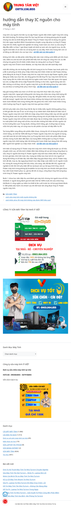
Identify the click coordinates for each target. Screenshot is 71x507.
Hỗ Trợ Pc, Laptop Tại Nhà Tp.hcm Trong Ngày (20, 489)
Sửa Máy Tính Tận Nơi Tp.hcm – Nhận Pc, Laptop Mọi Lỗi (24, 473)
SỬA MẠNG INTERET (10, 448)
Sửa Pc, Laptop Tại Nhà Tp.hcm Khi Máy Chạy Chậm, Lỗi (24, 483)
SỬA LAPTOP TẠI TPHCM (12, 445)
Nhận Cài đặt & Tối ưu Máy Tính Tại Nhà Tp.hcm (21, 476)
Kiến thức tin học (9, 441)
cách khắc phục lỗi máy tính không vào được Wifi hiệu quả (28, 200)
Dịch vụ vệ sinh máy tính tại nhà (15, 438)
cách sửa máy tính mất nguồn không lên (21, 197)
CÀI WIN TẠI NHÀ (9, 435)
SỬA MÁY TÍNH (11, 194)
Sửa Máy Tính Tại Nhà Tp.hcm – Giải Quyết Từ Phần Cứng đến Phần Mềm (31, 493)
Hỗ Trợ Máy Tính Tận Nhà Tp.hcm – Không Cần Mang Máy (25, 486)
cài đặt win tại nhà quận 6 (47, 144)
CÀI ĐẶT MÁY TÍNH (10, 431)
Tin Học (6, 455)
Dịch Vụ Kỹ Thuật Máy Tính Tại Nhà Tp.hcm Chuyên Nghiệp (25, 469)
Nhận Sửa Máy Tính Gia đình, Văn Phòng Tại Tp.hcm (23, 496)
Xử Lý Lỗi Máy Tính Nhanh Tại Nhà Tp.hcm (19, 479)
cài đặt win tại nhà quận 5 (47, 87)
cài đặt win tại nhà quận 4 (44, 52)
